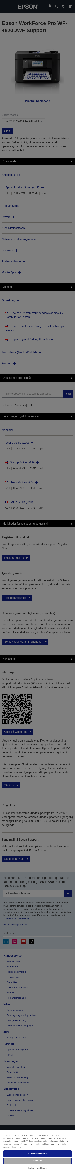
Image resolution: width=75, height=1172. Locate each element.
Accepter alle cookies (37, 1153)
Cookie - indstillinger (37, 1168)
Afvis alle (37, 1161)
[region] (37, 1151)
